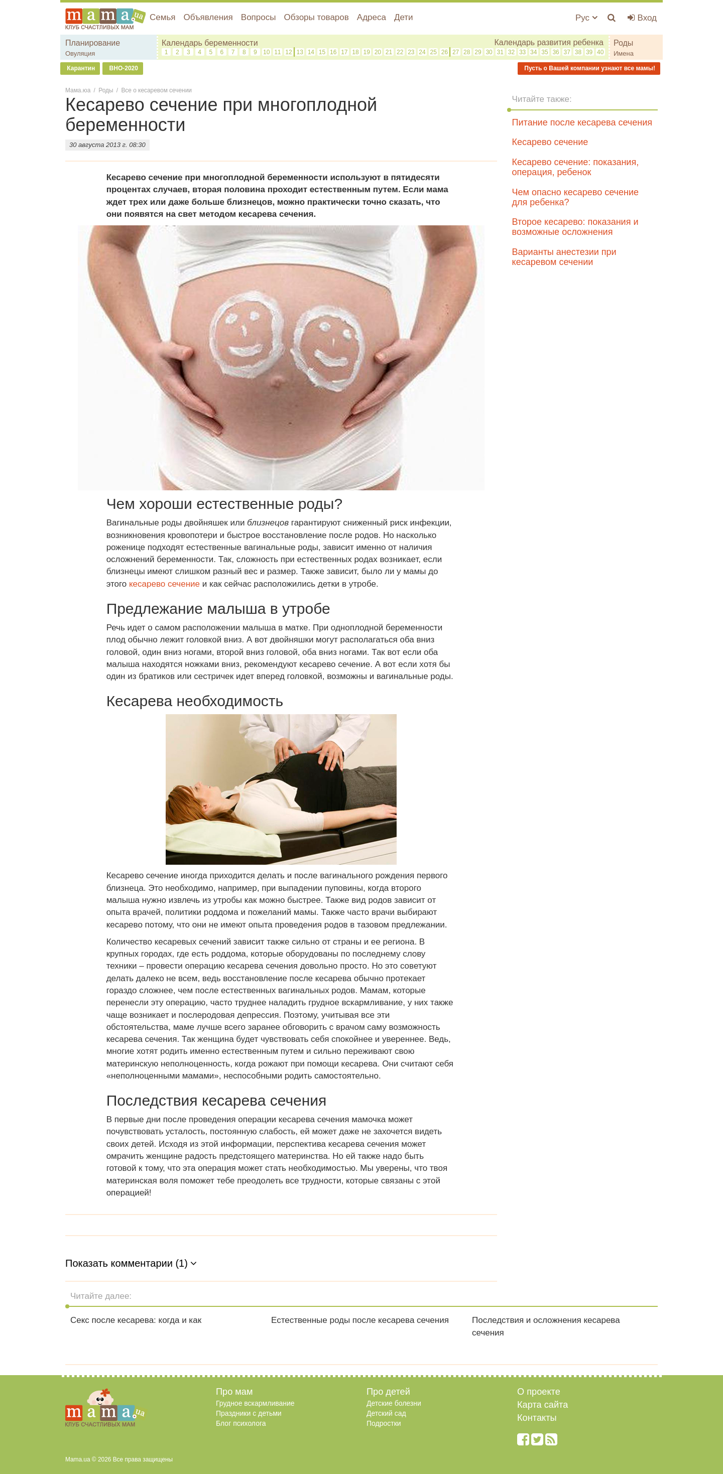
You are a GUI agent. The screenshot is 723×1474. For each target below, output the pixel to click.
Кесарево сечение (550, 142)
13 (299, 52)
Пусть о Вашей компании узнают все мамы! (589, 68)
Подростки (384, 1423)
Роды (623, 43)
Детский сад (386, 1413)
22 (400, 52)
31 (500, 52)
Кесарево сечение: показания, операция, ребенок (575, 167)
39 (589, 52)
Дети (403, 17)
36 (555, 52)
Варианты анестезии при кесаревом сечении (564, 257)
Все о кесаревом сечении (156, 90)
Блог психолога (241, 1423)
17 (344, 52)
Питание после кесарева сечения (582, 122)
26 (444, 52)
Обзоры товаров (316, 17)
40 (600, 52)
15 (322, 52)
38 (578, 52)
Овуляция (80, 53)
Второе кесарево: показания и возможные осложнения (575, 227)
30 (489, 52)
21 (389, 52)
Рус (586, 18)
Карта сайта (542, 1405)
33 (522, 52)
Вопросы (258, 17)
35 (544, 52)
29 (477, 52)
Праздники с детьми (249, 1413)
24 (422, 52)
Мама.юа (77, 90)
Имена (624, 53)
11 (277, 52)
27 (455, 52)
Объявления (207, 17)
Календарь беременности (210, 43)
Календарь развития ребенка (549, 42)
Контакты (537, 1418)
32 (511, 52)
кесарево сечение (164, 584)
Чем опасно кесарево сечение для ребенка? (575, 197)
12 (288, 52)
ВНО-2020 (122, 68)
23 (411, 52)
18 (355, 52)
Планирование (92, 43)
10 (266, 52)
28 (466, 52)
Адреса (371, 17)
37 (567, 52)
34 (533, 52)
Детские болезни (394, 1403)
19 (367, 52)
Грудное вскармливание (255, 1403)
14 (311, 52)
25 (433, 52)
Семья (162, 17)
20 (378, 52)
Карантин (80, 68)
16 (333, 52)
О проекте (538, 1392)
